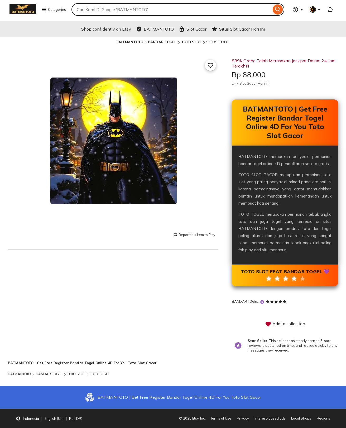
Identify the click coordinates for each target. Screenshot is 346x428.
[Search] (277, 9)
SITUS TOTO (217, 42)
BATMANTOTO (130, 42)
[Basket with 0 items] (330, 9)
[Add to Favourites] (210, 65)
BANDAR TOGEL (162, 42)
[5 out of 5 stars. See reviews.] (277, 301)
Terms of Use (220, 418)
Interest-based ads (270, 418)
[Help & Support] (297, 9)
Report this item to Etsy (194, 235)
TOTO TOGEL (100, 374)
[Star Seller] (262, 302)
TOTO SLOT (191, 42)
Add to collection (285, 324)
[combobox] (171, 9)
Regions (323, 418)
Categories (54, 9)
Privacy (243, 418)
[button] (49, 418)
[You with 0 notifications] (315, 9)
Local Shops (301, 418)
